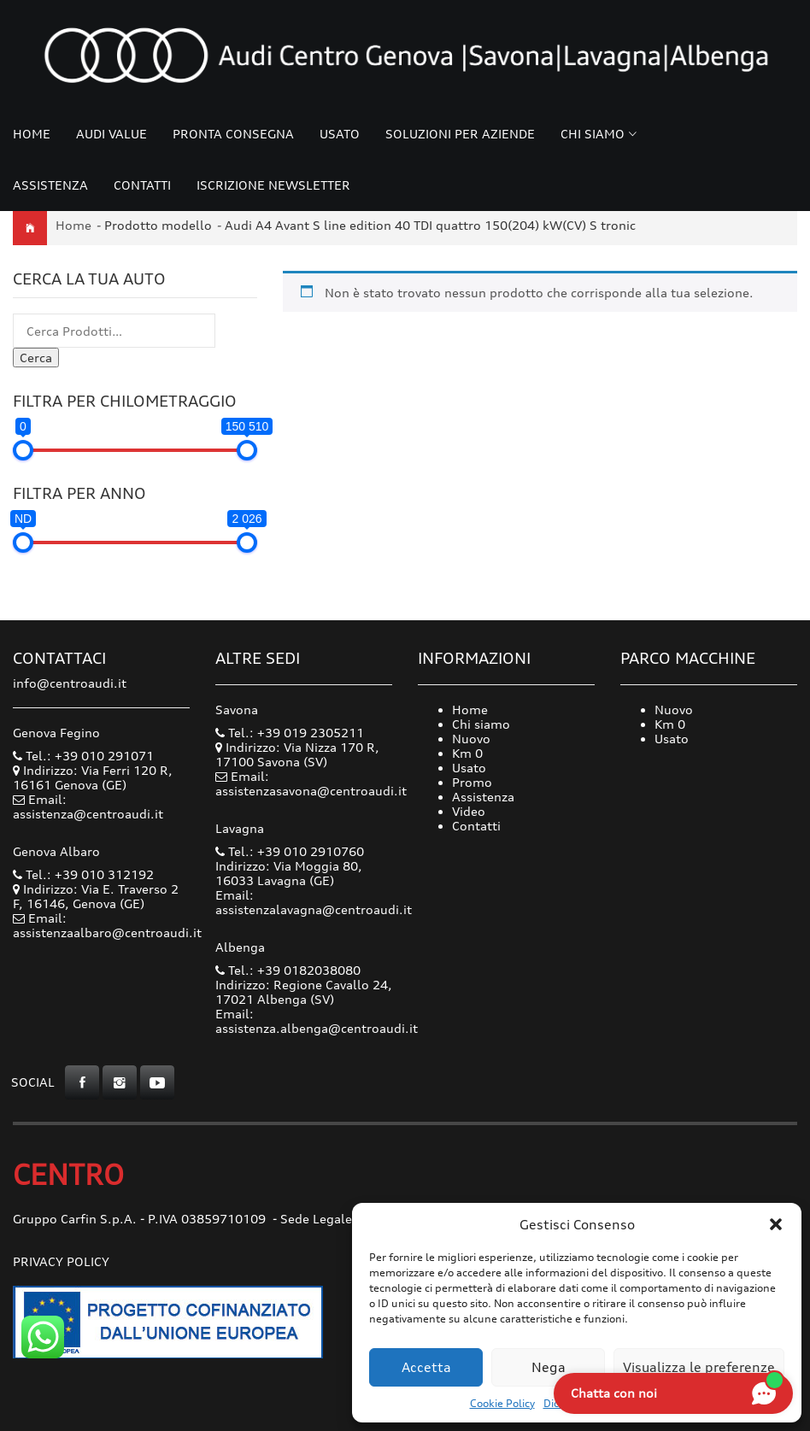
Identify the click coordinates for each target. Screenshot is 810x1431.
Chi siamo (593, 133)
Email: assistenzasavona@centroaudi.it (311, 783)
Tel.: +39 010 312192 (83, 874)
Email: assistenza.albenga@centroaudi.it (316, 1020)
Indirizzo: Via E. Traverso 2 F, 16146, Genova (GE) (96, 896)
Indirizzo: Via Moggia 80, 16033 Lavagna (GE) (288, 873)
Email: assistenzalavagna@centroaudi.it (313, 902)
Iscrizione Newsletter (273, 185)
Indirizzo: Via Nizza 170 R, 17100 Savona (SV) (297, 754)
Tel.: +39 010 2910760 (289, 851)
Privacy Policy (61, 1261)
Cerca (36, 357)
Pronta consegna (233, 133)
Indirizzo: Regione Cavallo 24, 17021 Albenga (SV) (303, 991)
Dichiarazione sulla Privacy (609, 1403)
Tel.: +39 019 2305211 (289, 732)
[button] (775, 1224)
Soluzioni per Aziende (460, 133)
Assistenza (50, 185)
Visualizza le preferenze (699, 1367)
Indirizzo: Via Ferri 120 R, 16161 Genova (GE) (93, 777)
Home (31, 133)
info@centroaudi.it (69, 683)
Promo (472, 782)
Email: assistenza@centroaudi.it (88, 806)
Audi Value (111, 133)
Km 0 (467, 753)
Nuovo (471, 738)
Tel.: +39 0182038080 (288, 970)
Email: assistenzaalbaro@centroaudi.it (107, 925)
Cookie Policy (502, 1403)
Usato (340, 133)
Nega (548, 1367)
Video (468, 811)
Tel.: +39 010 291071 (83, 755)
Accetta (426, 1367)
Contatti (142, 185)
